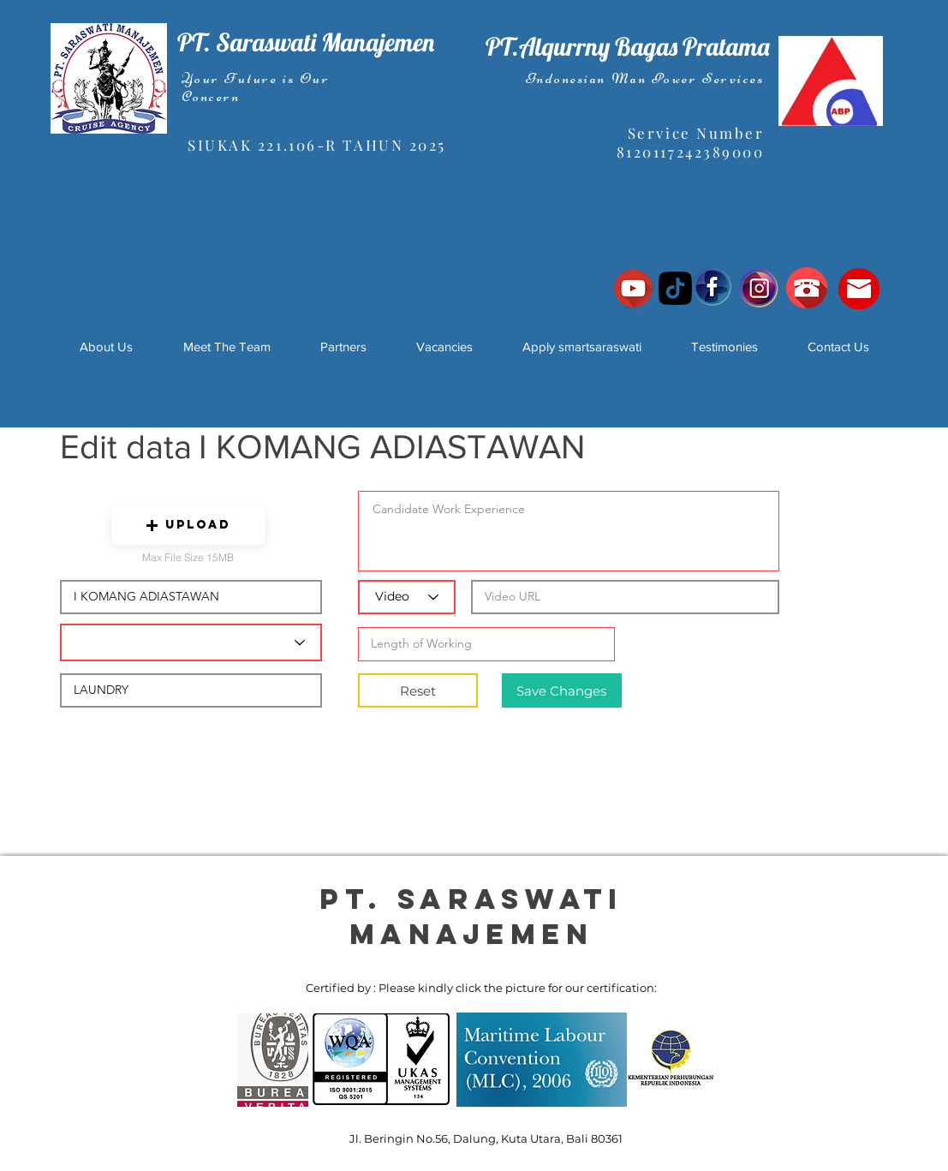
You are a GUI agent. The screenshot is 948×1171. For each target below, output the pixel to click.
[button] (188, 525)
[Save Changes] (562, 690)
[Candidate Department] (191, 642)
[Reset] (418, 690)
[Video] (407, 597)
